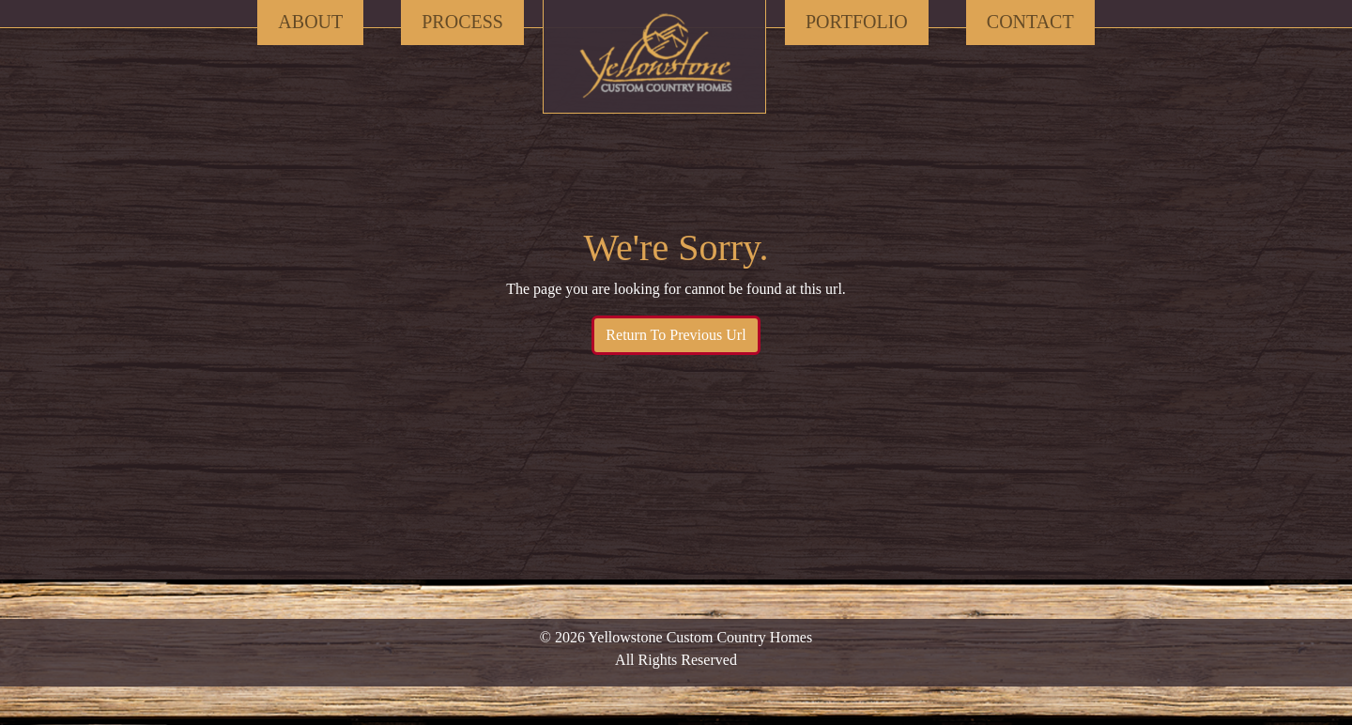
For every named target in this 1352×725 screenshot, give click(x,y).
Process (462, 21)
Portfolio (857, 21)
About (310, 21)
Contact (1030, 21)
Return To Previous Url (675, 335)
